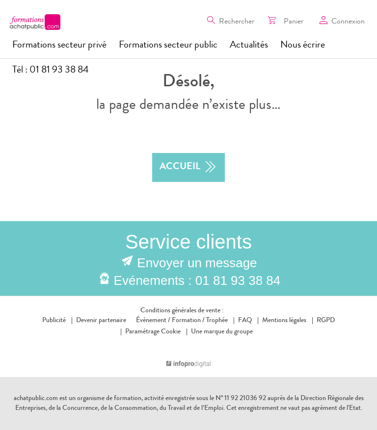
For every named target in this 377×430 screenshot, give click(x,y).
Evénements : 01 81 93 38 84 (197, 280)
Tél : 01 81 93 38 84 (50, 71)
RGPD (326, 320)
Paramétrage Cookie (153, 332)
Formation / (188, 320)
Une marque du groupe (220, 332)
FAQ (245, 320)
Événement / (153, 320)
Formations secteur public (168, 46)
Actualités (249, 46)
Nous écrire (302, 46)
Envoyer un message (197, 262)
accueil (188, 167)
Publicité (54, 320)
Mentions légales (284, 320)
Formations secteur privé (59, 46)
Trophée (217, 320)
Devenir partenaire (101, 320)
